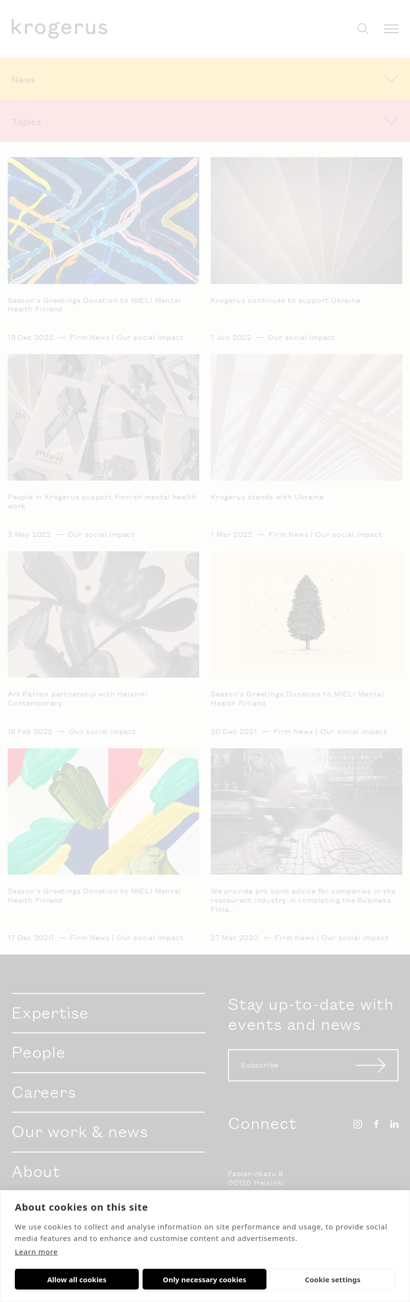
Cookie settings (228, 1279)
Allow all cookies (53, 1279)
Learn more (36, 1251)
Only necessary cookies (140, 1279)
